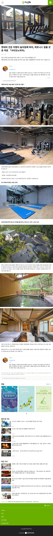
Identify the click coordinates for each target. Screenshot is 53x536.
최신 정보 (3, 520)
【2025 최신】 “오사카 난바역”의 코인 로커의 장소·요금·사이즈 (27, 451)
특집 (2, 517)
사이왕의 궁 (12, 69)
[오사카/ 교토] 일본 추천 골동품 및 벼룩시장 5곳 (23, 429)
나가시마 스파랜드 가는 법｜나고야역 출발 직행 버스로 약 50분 (27, 421)
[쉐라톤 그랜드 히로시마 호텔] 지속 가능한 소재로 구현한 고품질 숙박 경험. (30, 464)
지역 (2, 513)
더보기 (48, 384)
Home (3, 510)
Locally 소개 (4, 523)
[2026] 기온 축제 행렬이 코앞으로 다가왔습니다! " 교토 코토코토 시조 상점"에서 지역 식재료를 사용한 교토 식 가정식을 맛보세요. (31, 472)
